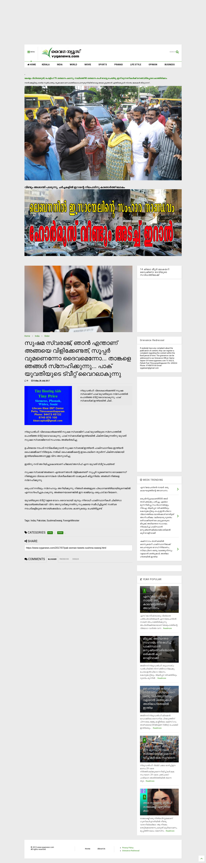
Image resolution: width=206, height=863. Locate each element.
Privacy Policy (127, 848)
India (37, 336)
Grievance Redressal (130, 851)
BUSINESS (170, 64)
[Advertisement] (103, 24)
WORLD (73, 64)
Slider (47, 336)
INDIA (59, 64)
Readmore (167, 628)
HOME (31, 64)
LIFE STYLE (135, 64)
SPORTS (102, 64)
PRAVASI (118, 64)
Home (27, 336)
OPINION (153, 64)
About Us (101, 849)
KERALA (46, 64)
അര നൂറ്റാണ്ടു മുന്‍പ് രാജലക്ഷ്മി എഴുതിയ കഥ (157, 806)
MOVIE (88, 64)
